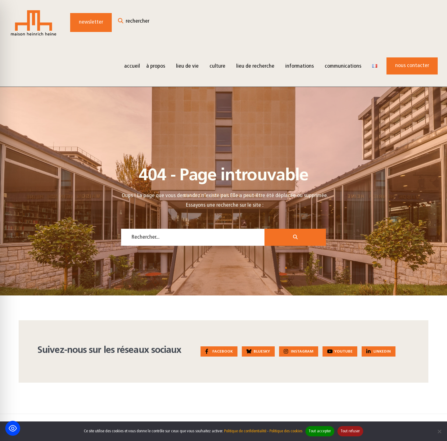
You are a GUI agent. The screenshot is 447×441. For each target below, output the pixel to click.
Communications (343, 66)
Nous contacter (412, 66)
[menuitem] (158, 66)
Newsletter (91, 22)
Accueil (132, 66)
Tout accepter (320, 431)
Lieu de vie (187, 66)
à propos (155, 66)
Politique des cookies (285, 431)
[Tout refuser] (439, 431)
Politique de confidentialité (245, 431)
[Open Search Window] (134, 22)
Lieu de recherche (255, 66)
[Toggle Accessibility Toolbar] (13, 428)
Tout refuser (350, 431)
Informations (299, 66)
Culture (217, 66)
